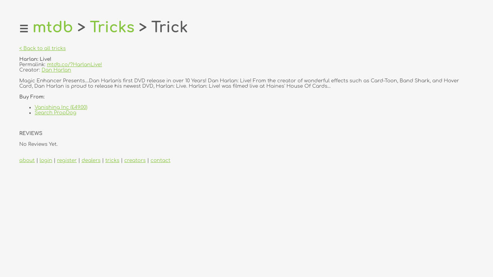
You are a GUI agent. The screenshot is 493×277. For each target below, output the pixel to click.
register (67, 160)
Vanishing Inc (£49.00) (61, 107)
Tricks (112, 27)
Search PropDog (55, 112)
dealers (91, 160)
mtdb (52, 27)
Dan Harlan (56, 70)
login (46, 160)
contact (161, 160)
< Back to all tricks (42, 48)
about (27, 160)
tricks (112, 160)
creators (135, 160)
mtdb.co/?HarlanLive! (74, 64)
